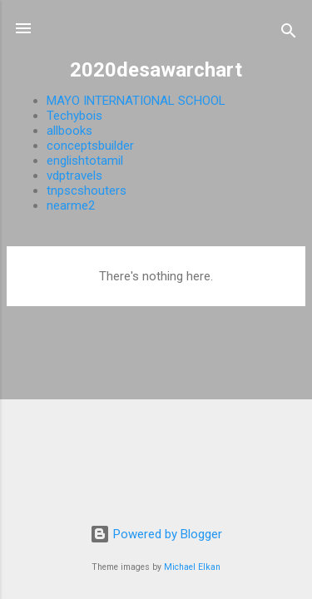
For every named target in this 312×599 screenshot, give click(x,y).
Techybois (74, 115)
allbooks (69, 130)
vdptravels (74, 175)
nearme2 (71, 205)
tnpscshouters (86, 190)
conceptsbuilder (90, 145)
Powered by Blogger (156, 534)
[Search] (289, 33)
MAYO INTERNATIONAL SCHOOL (136, 100)
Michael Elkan (192, 567)
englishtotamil (85, 160)
